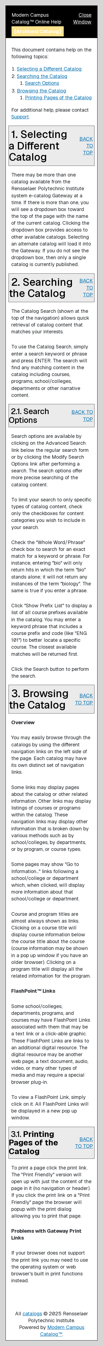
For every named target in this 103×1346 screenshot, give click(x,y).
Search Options (42, 83)
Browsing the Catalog (41, 91)
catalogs (32, 1313)
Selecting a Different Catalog (49, 69)
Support (20, 117)
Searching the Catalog (42, 76)
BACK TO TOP (86, 146)
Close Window (82, 18)
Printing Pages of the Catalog (58, 97)
